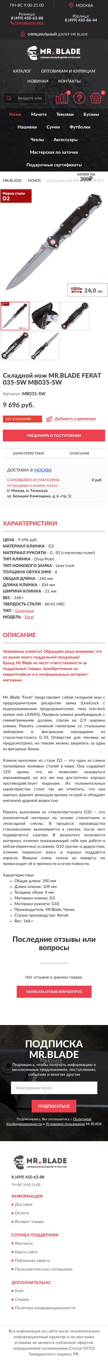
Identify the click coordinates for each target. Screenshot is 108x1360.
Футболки (80, 127)
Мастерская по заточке (54, 152)
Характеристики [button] (28, 453)
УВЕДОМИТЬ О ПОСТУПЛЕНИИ (54, 435)
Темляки (65, 114)
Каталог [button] (22, 71)
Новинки (37, 81)
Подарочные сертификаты (54, 165)
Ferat (29, 617)
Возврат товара (29, 1222)
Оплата (22, 1213)
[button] (27, 22)
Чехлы (37, 140)
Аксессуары (65, 140)
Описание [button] (80, 453)
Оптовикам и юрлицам (68, 71)
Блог (19, 1291)
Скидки (22, 1299)
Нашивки (27, 127)
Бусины (91, 114)
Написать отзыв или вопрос (54, 991)
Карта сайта (26, 1252)
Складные (24, 611)
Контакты (69, 81)
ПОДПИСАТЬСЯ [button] (54, 1106)
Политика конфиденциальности (45, 1308)
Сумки (53, 127)
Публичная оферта (32, 1261)
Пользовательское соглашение (44, 1269)
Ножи (15, 114)
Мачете (39, 114)
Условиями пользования (65, 1124)
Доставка (24, 1205)
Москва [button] (43, 470)
